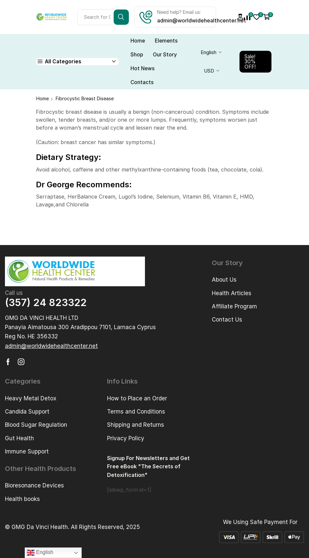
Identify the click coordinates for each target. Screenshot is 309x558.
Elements (166, 41)
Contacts (142, 82)
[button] (51, 346)
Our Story (165, 54)
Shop (136, 54)
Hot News (142, 68)
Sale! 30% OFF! (250, 61)
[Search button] (121, 17)
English (208, 52)
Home (137, 41)
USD (209, 71)
